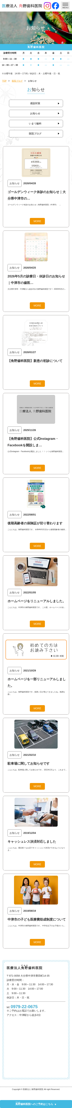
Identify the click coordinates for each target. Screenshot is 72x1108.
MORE (37, 221)
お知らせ (35, 113)
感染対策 (35, 103)
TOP (4, 81)
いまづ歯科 (35, 123)
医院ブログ (17, 81)
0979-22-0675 (24, 1006)
